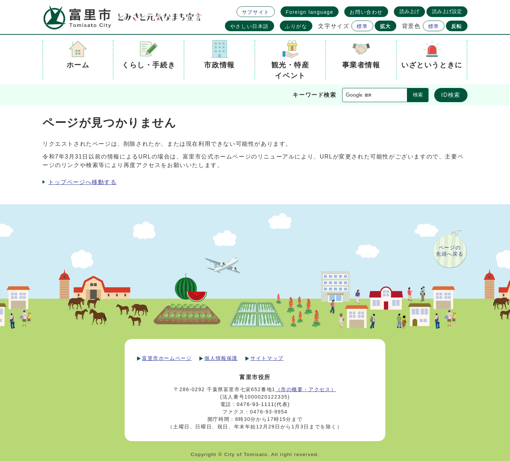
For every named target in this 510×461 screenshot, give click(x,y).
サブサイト (256, 12)
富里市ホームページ (167, 358)
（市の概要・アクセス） (306, 389)
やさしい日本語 (249, 26)
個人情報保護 (221, 358)
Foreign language (310, 12)
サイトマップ (267, 358)
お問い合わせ (366, 12)
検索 (418, 95)
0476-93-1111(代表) (263, 404)
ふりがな (296, 26)
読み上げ (409, 11)
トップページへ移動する (82, 182)
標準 (362, 26)
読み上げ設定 (447, 11)
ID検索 (450, 95)
